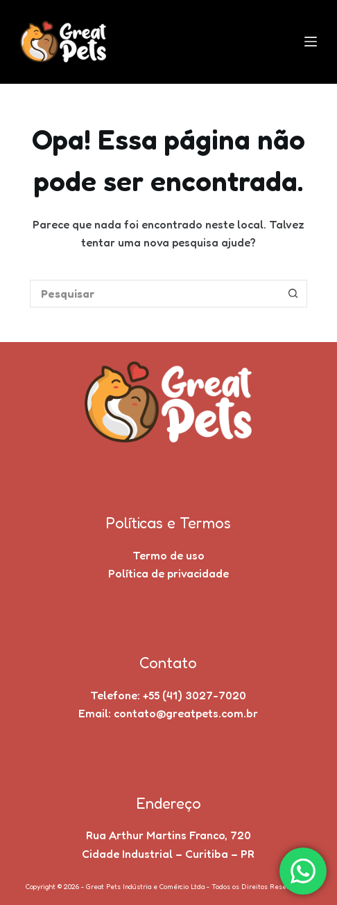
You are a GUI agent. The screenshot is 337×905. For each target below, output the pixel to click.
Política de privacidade (168, 573)
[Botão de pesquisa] (293, 293)
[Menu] (310, 41)
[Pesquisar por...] (154, 293)
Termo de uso (168, 555)
